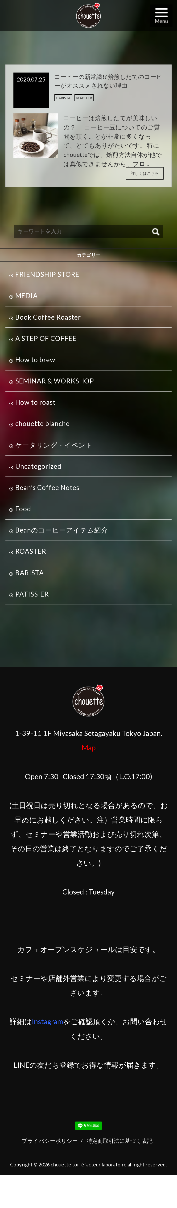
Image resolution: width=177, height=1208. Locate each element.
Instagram (47, 1023)
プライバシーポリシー (50, 1143)
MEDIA (26, 298)
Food (23, 511)
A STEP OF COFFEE (46, 341)
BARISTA (64, 101)
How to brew (35, 362)
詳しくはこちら (141, 175)
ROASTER (88, 101)
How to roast (35, 404)
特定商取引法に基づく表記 (119, 1143)
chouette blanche (42, 426)
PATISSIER (32, 596)
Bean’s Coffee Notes (47, 490)
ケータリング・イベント (54, 447)
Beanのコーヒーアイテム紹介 (61, 532)
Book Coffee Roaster (48, 319)
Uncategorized (38, 468)
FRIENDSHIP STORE (47, 277)
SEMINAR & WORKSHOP (54, 383)
